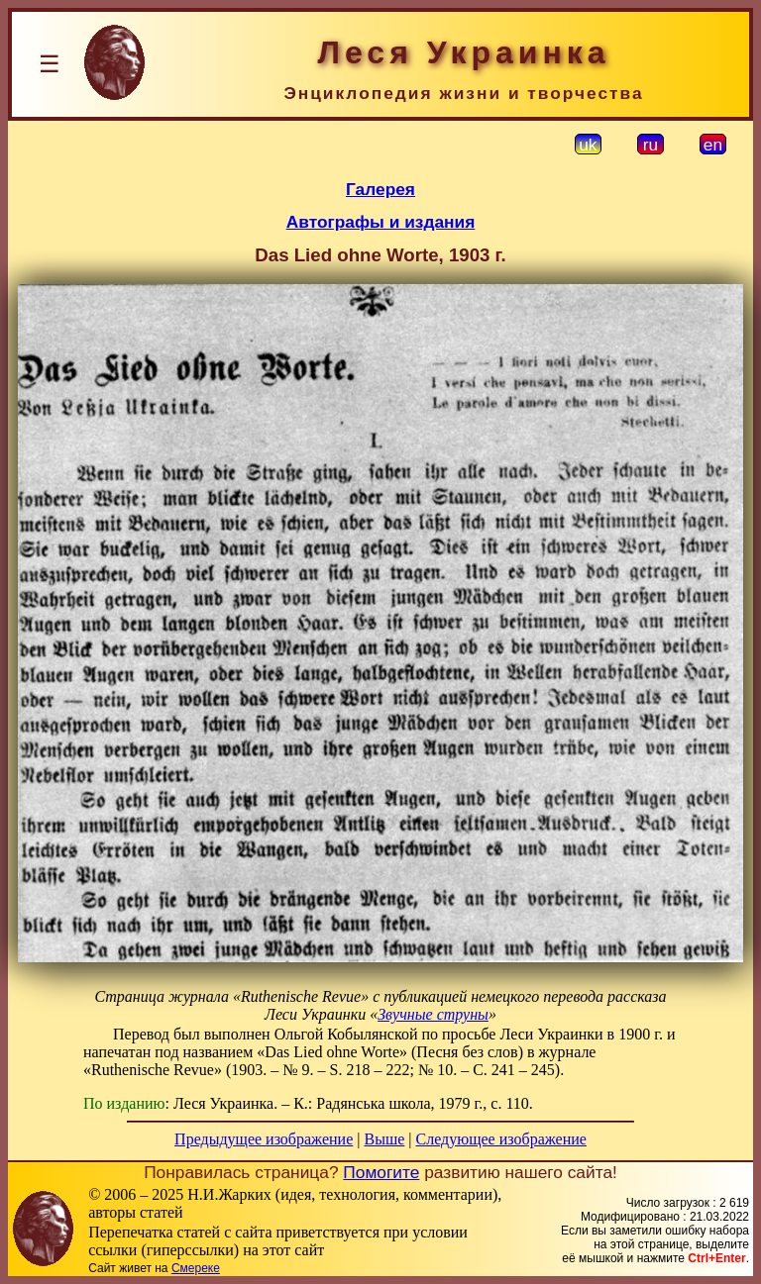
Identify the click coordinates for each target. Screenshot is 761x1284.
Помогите (381, 1172)
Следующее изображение (501, 1139)
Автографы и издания (381, 222)
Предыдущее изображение (263, 1139)
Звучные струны (433, 1014)
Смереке (195, 1268)
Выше (384, 1139)
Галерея (380, 189)
